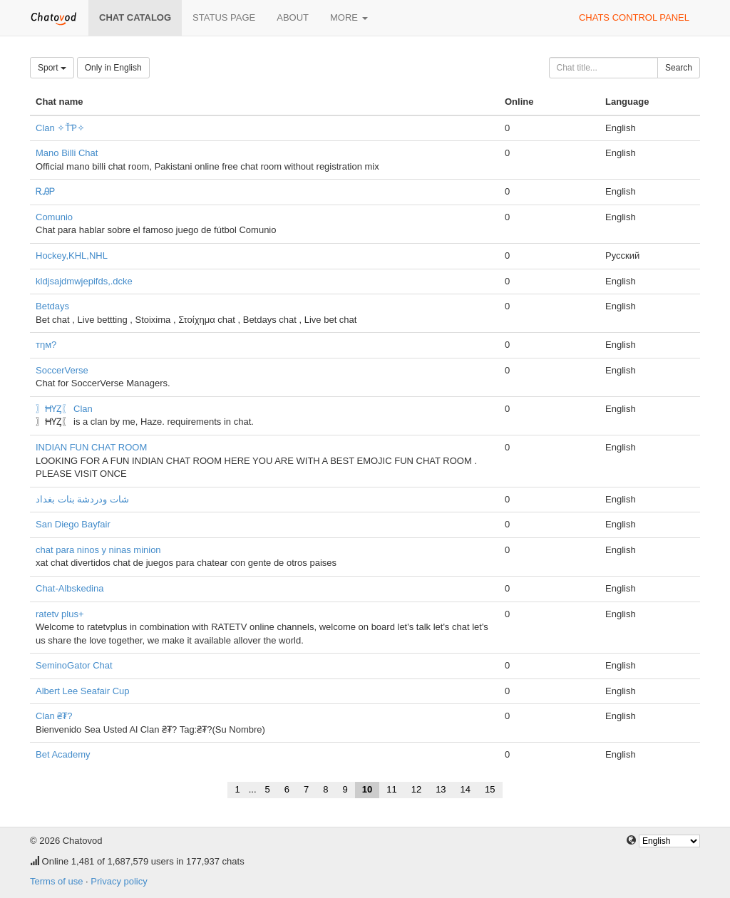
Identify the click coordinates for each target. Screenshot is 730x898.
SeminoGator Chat (74, 665)
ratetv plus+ (60, 614)
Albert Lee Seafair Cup (83, 691)
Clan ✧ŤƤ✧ (60, 128)
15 (490, 789)
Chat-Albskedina (69, 588)
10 (367, 789)
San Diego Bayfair (73, 524)
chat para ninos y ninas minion (98, 550)
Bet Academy (63, 754)
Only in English (113, 68)
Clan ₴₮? (54, 716)
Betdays (52, 306)
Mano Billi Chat (67, 153)
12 (416, 789)
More (349, 17)
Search (678, 68)
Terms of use (56, 881)
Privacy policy (119, 881)
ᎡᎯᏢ (45, 191)
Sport (52, 68)
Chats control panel (634, 17)
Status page (223, 17)
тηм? (46, 344)
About (293, 17)
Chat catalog (135, 17)
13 (441, 789)
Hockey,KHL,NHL (72, 255)
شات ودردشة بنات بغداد (82, 499)
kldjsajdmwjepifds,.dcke (84, 281)
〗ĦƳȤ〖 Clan (64, 408)
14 (466, 789)
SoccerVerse (62, 370)
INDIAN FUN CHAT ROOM (91, 447)
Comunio (54, 217)
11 (391, 789)
